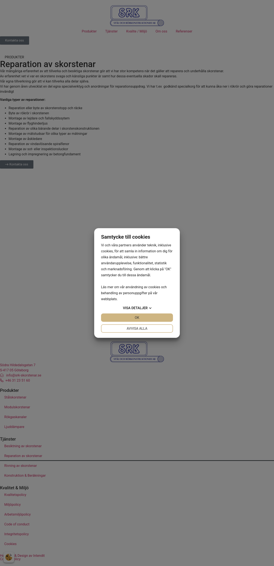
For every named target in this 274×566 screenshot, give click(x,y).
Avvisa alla (137, 328)
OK (137, 318)
